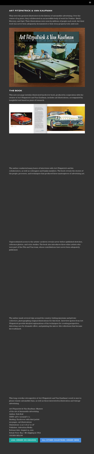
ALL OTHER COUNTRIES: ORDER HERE (60, 440)
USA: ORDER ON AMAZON (23, 440)
